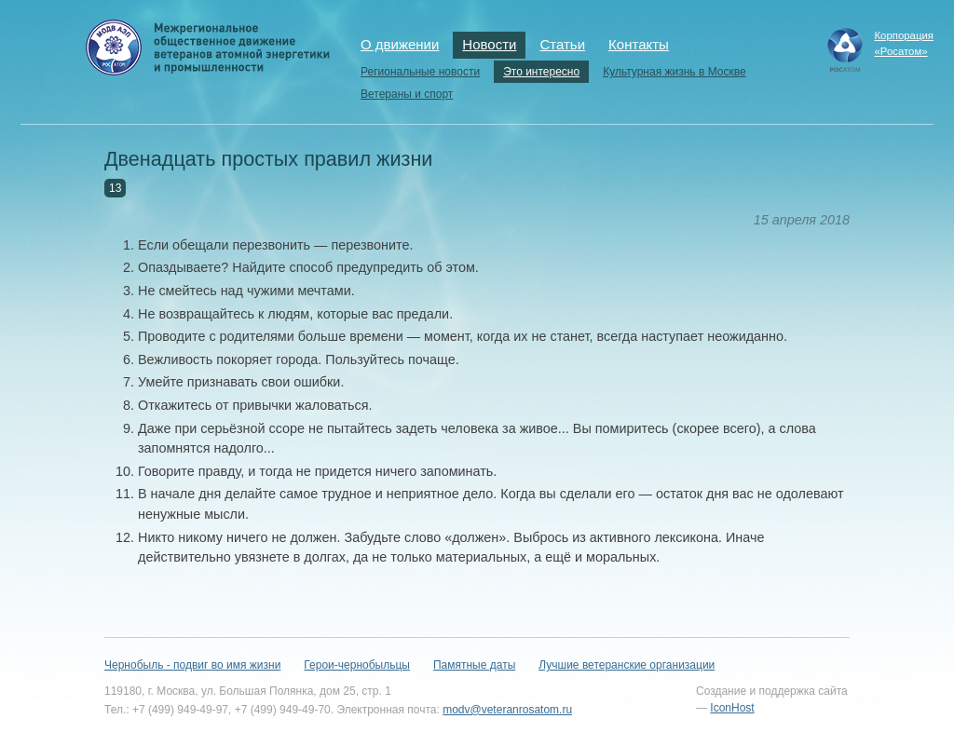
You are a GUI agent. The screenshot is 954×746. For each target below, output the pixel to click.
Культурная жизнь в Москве (674, 71)
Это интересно (541, 71)
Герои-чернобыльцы (357, 664)
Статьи (562, 44)
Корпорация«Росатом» (904, 43)
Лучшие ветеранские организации (626, 664)
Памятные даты (474, 664)
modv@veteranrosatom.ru (507, 709)
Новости (489, 44)
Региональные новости (420, 71)
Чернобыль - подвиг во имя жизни (192, 664)
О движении (400, 44)
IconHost (732, 707)
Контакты (638, 44)
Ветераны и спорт (407, 94)
